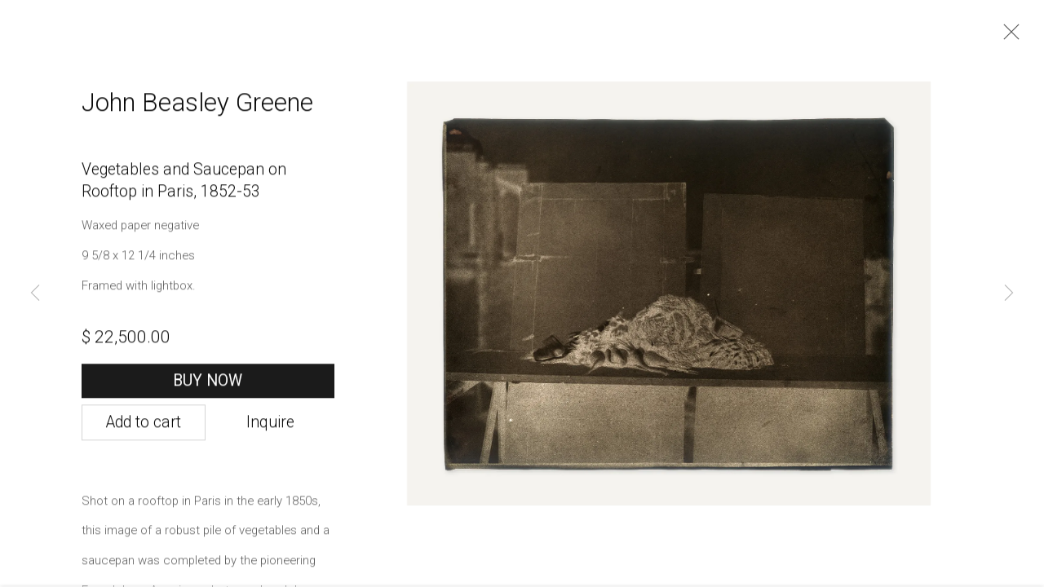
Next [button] (1009, 293)
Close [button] (1008, 36)
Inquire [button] (270, 428)
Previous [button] (35, 293)
